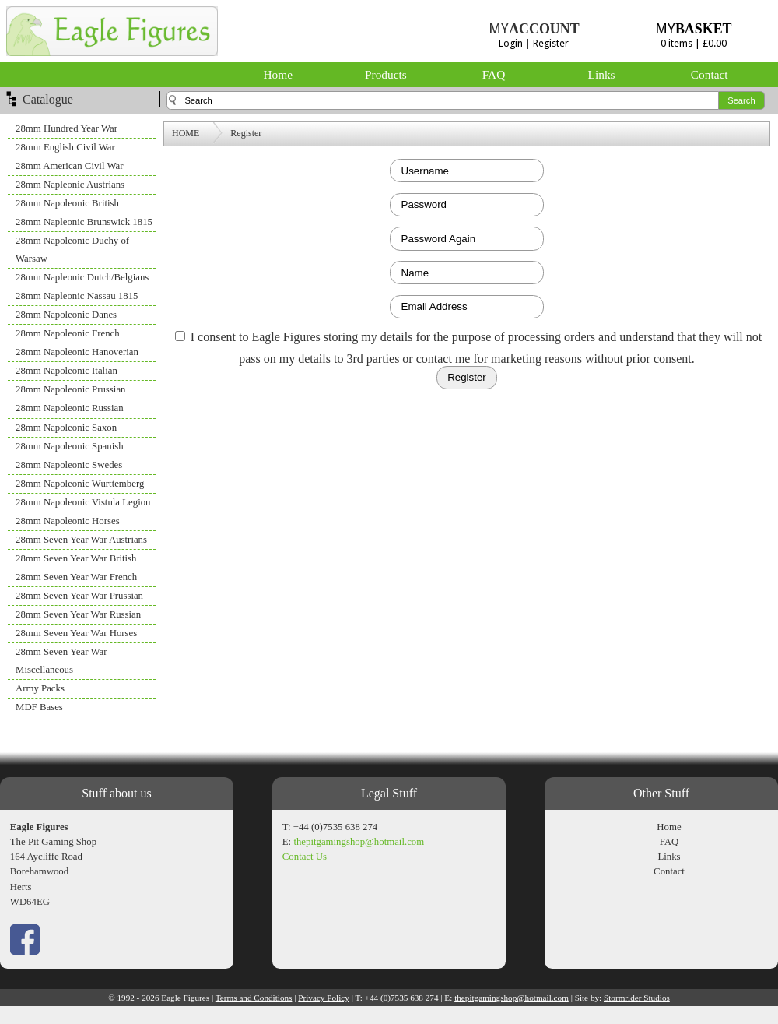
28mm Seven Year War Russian (78, 614)
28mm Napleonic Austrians (70, 184)
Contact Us (304, 856)
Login (511, 43)
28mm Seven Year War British (76, 558)
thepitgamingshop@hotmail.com (358, 841)
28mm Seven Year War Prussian (79, 595)
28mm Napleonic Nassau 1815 (77, 295)
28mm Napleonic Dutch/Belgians (82, 277)
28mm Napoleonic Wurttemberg (80, 483)
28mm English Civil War (65, 147)
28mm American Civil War (69, 165)
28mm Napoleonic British (67, 203)
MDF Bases (39, 707)
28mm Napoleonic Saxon (66, 427)
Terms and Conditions (254, 997)
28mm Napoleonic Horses (68, 521)
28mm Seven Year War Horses (76, 633)
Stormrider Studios (637, 997)
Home (278, 74)
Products (386, 74)
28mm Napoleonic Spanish (70, 446)
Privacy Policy (323, 997)
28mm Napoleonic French (68, 333)
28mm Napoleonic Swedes (69, 464)
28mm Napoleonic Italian (66, 370)
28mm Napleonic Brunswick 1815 (84, 221)
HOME (185, 133)
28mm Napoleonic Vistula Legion (83, 502)
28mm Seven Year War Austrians (81, 539)
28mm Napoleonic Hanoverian (77, 352)
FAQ (494, 74)
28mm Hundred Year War (66, 128)
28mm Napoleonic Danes (66, 314)
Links (601, 74)
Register (551, 43)
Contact (709, 74)
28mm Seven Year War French (76, 577)
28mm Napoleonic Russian (70, 408)
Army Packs (40, 688)
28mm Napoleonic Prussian (70, 389)
